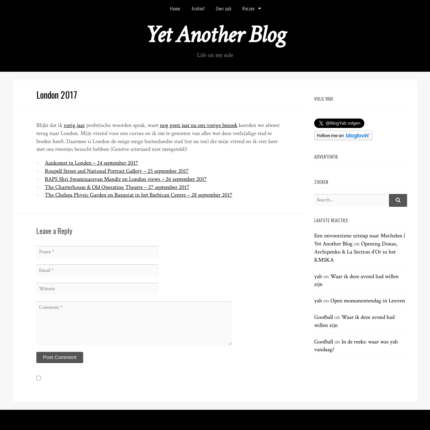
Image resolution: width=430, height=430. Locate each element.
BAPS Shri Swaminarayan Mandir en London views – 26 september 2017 (126, 179)
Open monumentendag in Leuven (367, 300)
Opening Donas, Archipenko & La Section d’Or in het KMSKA (355, 252)
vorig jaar (74, 125)
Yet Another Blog (215, 35)
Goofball (323, 317)
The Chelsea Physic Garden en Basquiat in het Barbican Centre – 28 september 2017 (138, 195)
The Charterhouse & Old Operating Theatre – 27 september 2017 (117, 187)
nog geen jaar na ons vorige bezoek (198, 125)
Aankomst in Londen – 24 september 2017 (91, 163)
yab (318, 276)
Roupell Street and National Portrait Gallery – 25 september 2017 (117, 171)
